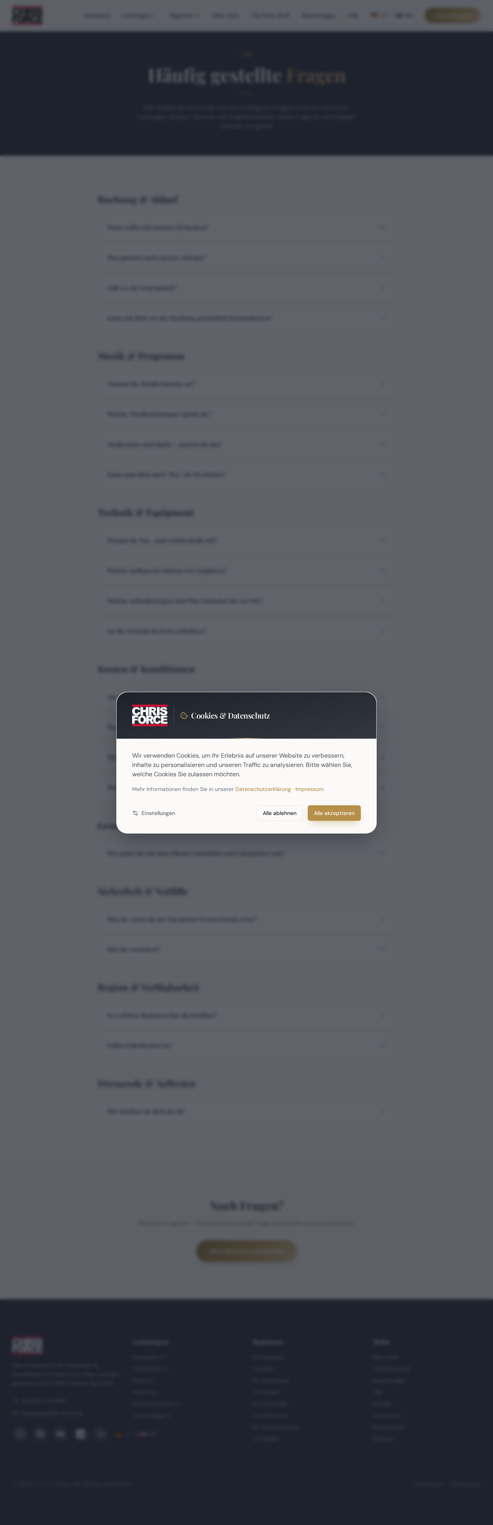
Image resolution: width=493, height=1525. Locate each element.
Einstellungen (153, 813)
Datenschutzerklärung (263, 789)
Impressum (309, 789)
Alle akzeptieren (334, 813)
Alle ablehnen (279, 813)
